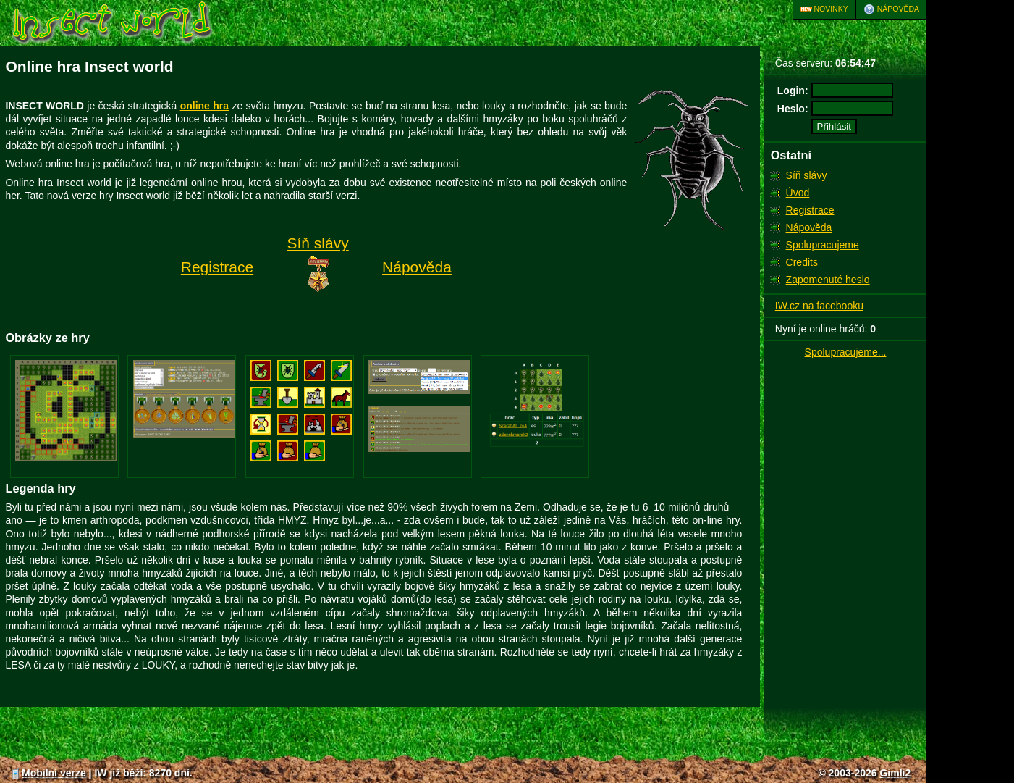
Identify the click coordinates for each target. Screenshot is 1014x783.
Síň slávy (806, 175)
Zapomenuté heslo (828, 279)
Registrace (810, 210)
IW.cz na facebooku (819, 305)
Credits (802, 262)
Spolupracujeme (822, 245)
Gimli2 (895, 773)
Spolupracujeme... (846, 352)
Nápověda (891, 9)
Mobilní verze (48, 773)
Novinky (824, 9)
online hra (204, 106)
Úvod (798, 192)
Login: (792, 90)
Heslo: (792, 108)
